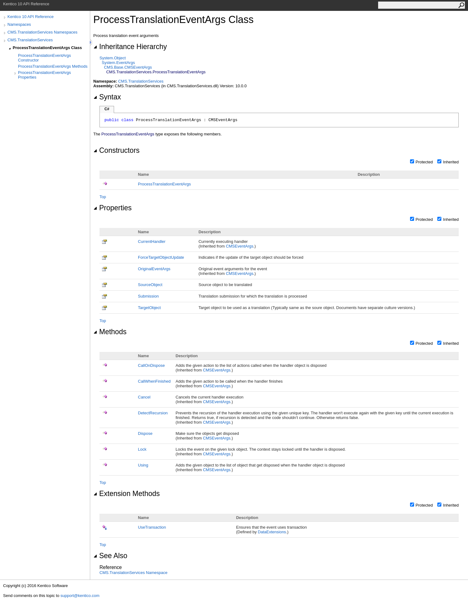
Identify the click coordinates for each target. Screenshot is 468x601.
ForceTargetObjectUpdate (161, 257)
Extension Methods (126, 493)
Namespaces (19, 24)
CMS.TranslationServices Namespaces (42, 32)
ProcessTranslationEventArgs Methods (52, 66)
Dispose (145, 433)
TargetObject (149, 307)
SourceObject (150, 284)
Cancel (144, 397)
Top (102, 196)
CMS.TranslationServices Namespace (133, 572)
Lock (142, 449)
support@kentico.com (79, 595)
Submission (148, 296)
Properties (112, 208)
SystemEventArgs (118, 62)
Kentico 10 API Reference (30, 16)
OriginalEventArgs (154, 268)
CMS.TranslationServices (30, 40)
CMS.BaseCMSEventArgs (128, 67)
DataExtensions (272, 532)
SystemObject (112, 58)
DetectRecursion (153, 413)
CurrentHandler (152, 241)
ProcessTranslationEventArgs (164, 184)
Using (143, 465)
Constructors (116, 150)
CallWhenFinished (154, 381)
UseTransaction (152, 527)
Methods (109, 332)
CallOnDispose (151, 365)
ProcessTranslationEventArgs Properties (44, 75)
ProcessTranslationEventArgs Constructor (44, 57)
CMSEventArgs (240, 246)
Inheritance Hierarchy (130, 47)
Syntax (107, 97)
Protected (424, 162)
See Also (110, 556)
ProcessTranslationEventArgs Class (47, 47)
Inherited (451, 162)
